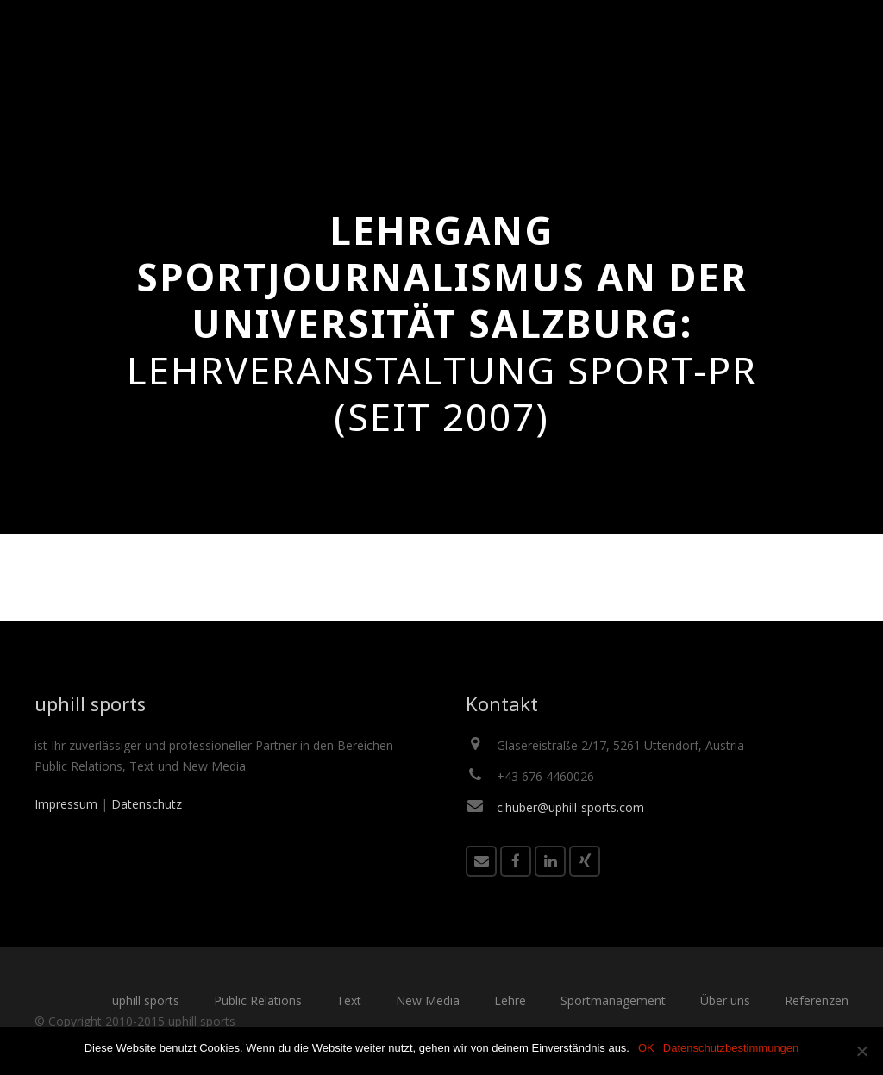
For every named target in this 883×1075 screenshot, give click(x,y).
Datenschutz (146, 804)
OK (646, 1047)
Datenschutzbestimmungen (731, 1047)
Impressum (65, 804)
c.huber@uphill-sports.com (570, 807)
